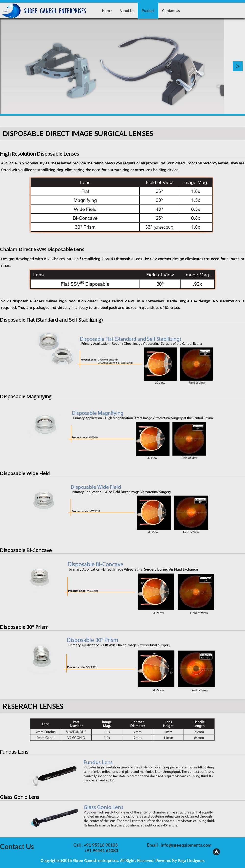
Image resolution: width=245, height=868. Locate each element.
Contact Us (171, 10)
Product (148, 10)
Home (107, 10)
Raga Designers (191, 860)
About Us (127, 10)
